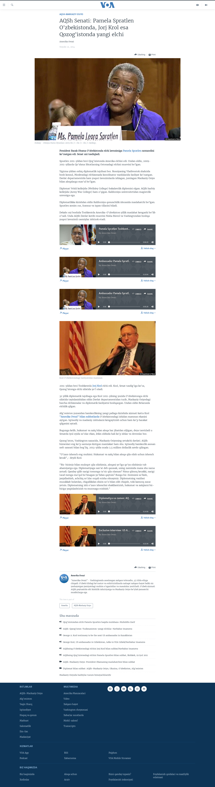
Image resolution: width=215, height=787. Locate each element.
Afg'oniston (26, 699)
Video (66, 699)
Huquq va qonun (28, 715)
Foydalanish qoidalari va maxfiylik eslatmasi (171, 776)
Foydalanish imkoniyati (121, 779)
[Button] (139, 55)
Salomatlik (25, 726)
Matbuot (24, 720)
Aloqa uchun (70, 774)
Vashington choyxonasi (76, 710)
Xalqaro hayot (71, 704)
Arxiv (67, 779)
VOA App (24, 753)
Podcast (24, 758)
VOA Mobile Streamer (120, 758)
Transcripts (69, 726)
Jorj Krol (97, 385)
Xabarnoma (70, 758)
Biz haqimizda (27, 774)
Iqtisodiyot (25, 710)
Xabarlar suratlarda (74, 715)
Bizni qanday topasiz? (120, 774)
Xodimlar (24, 779)
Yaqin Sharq (26, 704)
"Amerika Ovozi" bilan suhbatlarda (79, 416)
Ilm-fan (24, 731)
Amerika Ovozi (109, 233)
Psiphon (113, 753)
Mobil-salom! (71, 720)
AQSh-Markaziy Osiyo (71, 14)
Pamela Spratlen (132, 150)
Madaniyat (25, 737)
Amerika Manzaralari (75, 693)
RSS (66, 753)
